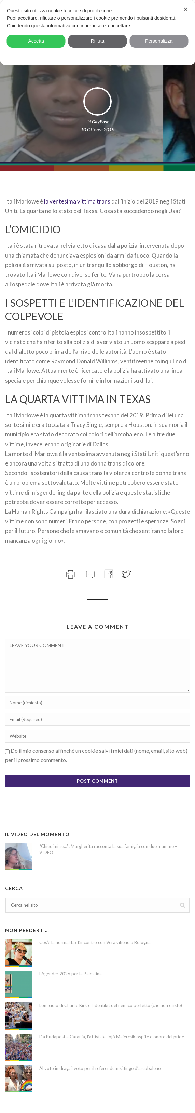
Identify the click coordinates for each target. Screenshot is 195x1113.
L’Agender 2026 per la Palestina (70, 974)
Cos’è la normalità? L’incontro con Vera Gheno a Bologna (95, 942)
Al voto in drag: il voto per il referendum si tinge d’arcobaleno (100, 1068)
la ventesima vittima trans (77, 201)
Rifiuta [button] (98, 41)
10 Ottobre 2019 (97, 129)
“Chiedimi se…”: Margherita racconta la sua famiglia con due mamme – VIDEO (108, 849)
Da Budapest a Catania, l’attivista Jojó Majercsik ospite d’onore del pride (111, 1036)
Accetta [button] (36, 41)
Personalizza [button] (158, 41)
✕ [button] (185, 9)
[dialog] (97, 32)
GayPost (100, 122)
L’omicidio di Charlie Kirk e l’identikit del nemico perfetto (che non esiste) (110, 1005)
